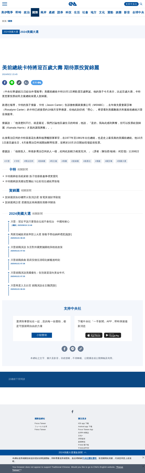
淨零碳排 (81, 439)
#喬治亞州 (28, 161)
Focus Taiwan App (85, 430)
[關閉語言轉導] (143, 466)
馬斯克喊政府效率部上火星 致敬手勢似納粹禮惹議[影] (41, 234)
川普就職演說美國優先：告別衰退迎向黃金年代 (37, 272)
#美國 (64, 161)
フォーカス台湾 (41, 427)
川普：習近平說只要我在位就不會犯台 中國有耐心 (40, 221)
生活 (77, 12)
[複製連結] (19, 82)
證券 (60, 12)
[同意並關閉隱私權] (143, 457)
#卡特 (16, 161)
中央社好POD (83, 448)
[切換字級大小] (26, 82)
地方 (93, 12)
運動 (110, 12)
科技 (68, 12)
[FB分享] (4, 82)
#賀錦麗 (41, 161)
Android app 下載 (85, 427)
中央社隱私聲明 (89, 458)
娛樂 (118, 12)
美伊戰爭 (7, 12)
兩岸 (43, 12)
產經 (52, 12)
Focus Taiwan (40, 423)
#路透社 (87, 161)
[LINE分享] (11, 82)
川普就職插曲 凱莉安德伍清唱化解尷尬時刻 (35, 260)
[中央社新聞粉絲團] (72, 412)
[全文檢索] (141, 4)
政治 (27, 12)
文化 (102, 12)
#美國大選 (121, 161)
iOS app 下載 (83, 423)
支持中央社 (131, 4)
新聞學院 (81, 442)
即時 (18, 12)
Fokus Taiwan (40, 430)
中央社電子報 (83, 445)
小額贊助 (42, 335)
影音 (127, 12)
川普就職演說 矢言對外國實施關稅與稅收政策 (37, 247)
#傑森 (97, 161)
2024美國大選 (20, 213)
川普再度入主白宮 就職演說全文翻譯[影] (33, 285)
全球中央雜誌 (83, 433)
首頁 (4, 21)
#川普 (7, 161)
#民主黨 (53, 161)
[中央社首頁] (72, 4)
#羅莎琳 (108, 161)
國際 (35, 12)
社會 (85, 12)
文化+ (80, 436)
